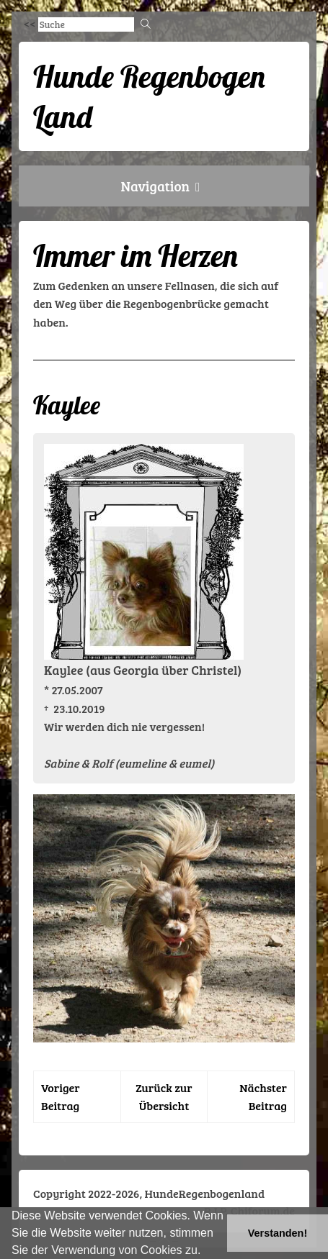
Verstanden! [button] (277, 1233)
